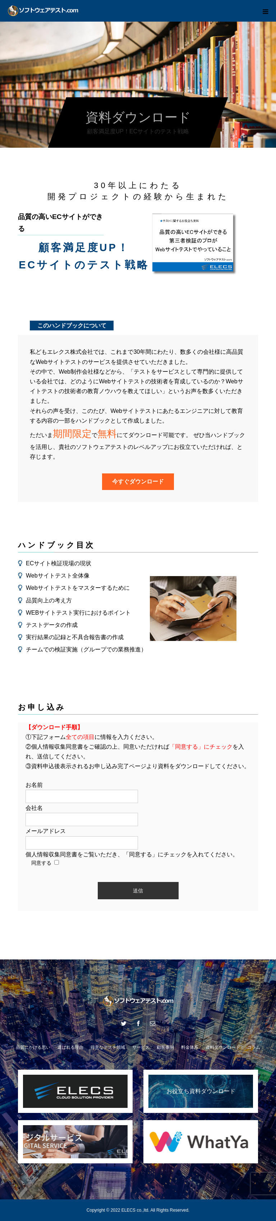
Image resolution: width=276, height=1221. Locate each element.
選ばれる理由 (70, 1047)
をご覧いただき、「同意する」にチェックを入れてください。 (132, 854)
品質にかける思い (33, 1047)
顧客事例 (165, 1047)
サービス (141, 1047)
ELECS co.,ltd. (135, 1210)
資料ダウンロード (223, 1047)
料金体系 (189, 1047)
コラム (253, 1047)
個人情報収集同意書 (51, 854)
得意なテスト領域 (108, 1047)
